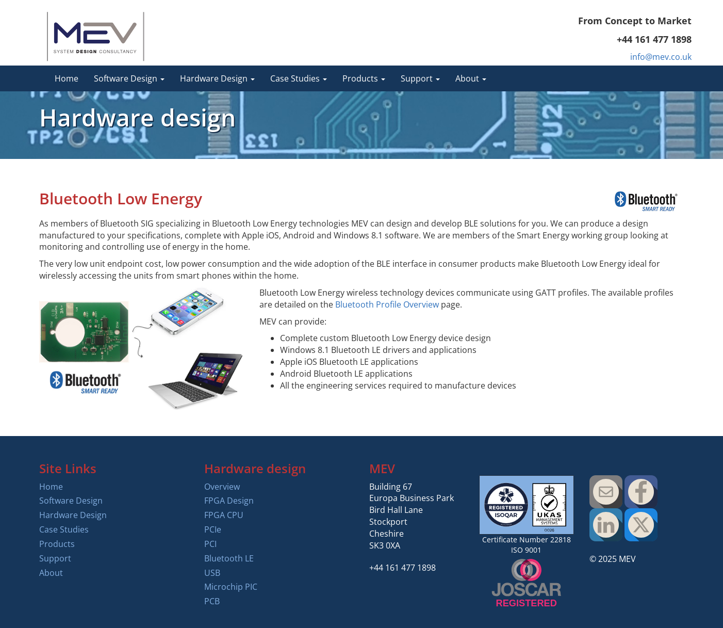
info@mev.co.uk (661, 56)
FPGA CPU (223, 515)
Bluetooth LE (229, 558)
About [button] (470, 78)
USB (212, 572)
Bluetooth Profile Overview (387, 304)
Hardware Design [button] (217, 78)
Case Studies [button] (298, 78)
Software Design (71, 500)
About (51, 572)
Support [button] (420, 78)
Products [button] (363, 78)
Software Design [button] (129, 78)
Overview (222, 486)
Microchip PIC (230, 586)
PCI (210, 544)
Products (57, 544)
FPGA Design (229, 500)
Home (66, 78)
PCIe (212, 529)
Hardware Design (73, 515)
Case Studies (64, 529)
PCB (212, 601)
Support (55, 558)
